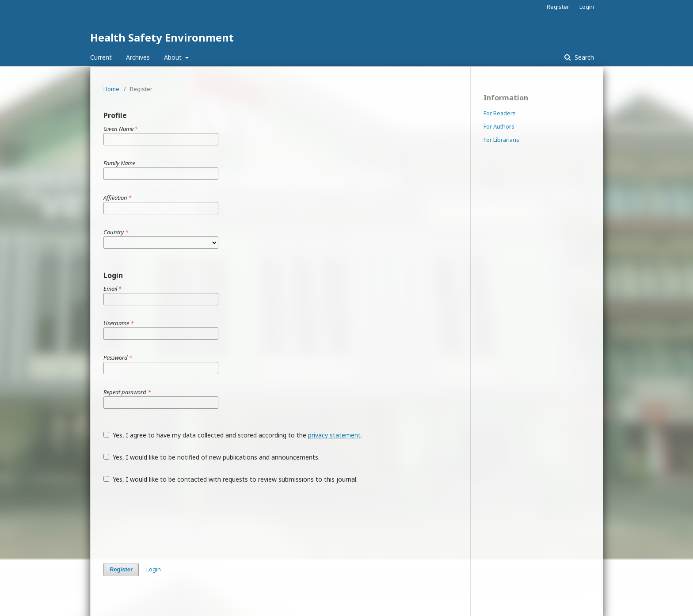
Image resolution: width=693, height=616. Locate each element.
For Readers (500, 113)
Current (101, 57)
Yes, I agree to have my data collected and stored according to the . (232, 435)
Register (558, 7)
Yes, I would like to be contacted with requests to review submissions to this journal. (230, 479)
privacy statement (334, 435)
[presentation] (170, 523)
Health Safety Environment (162, 37)
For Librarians (501, 140)
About (173, 57)
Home (111, 89)
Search (583, 57)
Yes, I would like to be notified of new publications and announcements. (211, 457)
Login (586, 7)
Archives (138, 57)
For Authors (499, 126)
